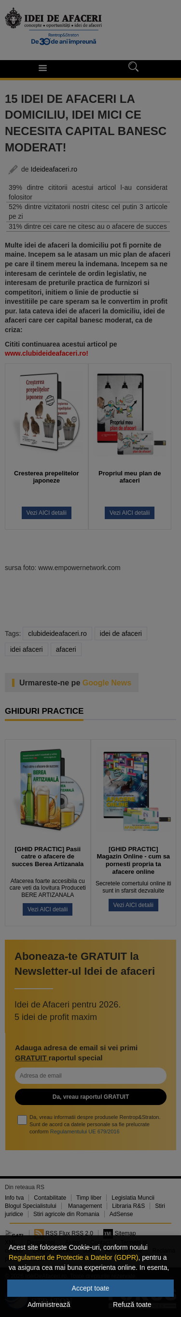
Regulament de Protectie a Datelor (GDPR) (73, 1257)
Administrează (49, 1304)
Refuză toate (132, 1304)
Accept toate (91, 1288)
